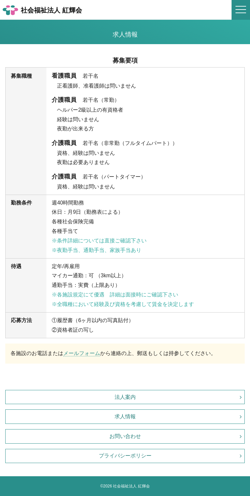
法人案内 (125, 397)
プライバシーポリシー (125, 455)
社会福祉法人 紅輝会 (42, 10)
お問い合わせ (125, 436)
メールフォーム (81, 353)
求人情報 (125, 416)
